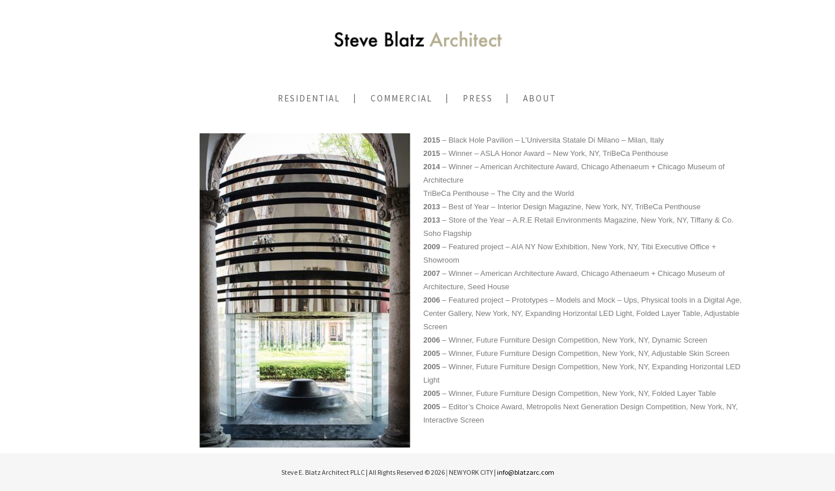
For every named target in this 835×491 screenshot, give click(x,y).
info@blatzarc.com (525, 472)
